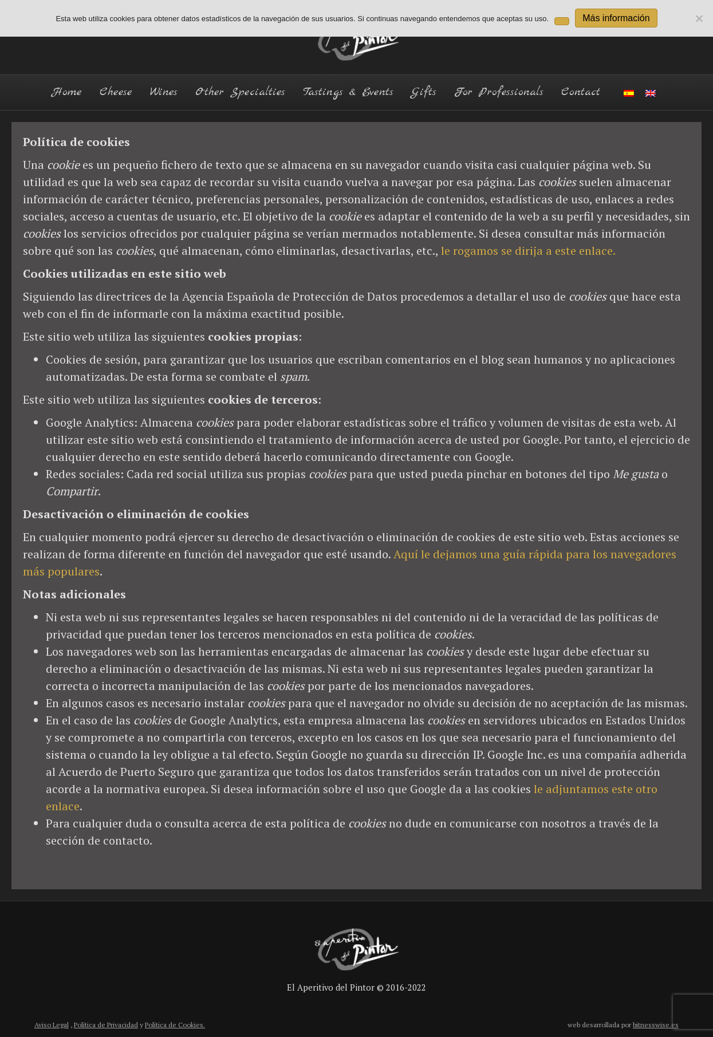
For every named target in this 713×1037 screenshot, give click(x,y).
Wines (164, 92)
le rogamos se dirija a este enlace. (528, 250)
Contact (580, 92)
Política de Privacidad (106, 1024)
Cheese (116, 92)
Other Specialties (240, 92)
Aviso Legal (51, 1024)
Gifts (423, 92)
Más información (615, 18)
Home (67, 92)
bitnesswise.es (656, 1024)
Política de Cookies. (175, 1024)
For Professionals (498, 92)
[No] (698, 18)
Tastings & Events (348, 92)
